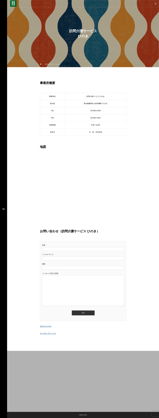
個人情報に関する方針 (48, 333)
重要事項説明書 (45, 326)
